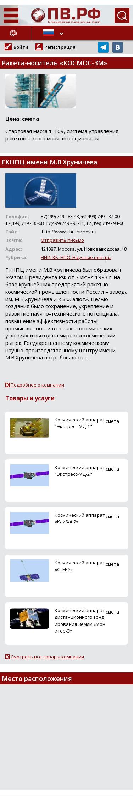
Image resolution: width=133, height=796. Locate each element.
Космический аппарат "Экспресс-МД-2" (80, 470)
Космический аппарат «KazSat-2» (80, 518)
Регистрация (60, 47)
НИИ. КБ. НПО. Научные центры (76, 257)
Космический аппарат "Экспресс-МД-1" (80, 423)
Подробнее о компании (37, 385)
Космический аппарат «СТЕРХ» (80, 566)
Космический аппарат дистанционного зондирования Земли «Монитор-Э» (80, 620)
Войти (20, 47)
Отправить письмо (62, 240)
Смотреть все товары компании (47, 656)
